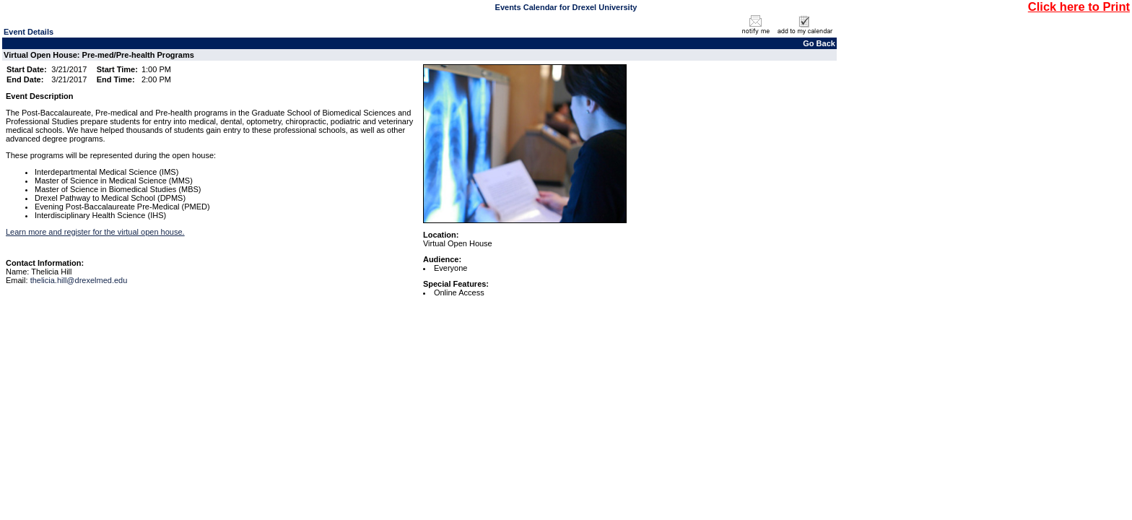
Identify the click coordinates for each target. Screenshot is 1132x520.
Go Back (819, 43)
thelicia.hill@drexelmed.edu (79, 280)
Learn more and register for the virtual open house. (95, 232)
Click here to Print (1079, 6)
